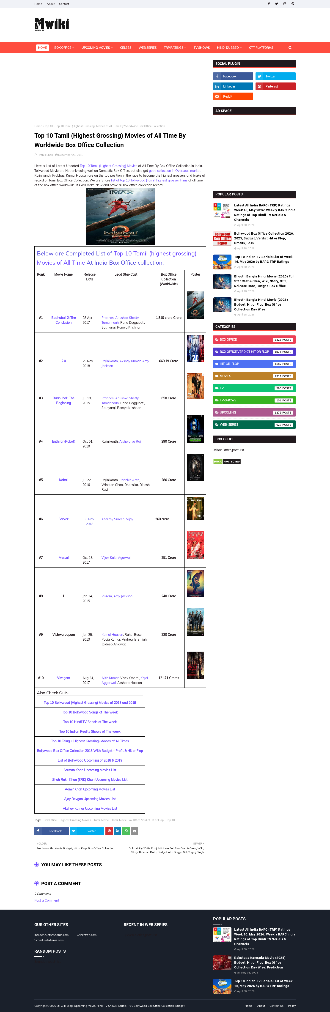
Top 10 (48, 126)
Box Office (50, 820)
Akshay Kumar (130, 361)
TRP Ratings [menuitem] (173, 47)
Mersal (64, 558)
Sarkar (63, 519)
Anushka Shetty (126, 318)
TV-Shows (256, 400)
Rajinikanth (110, 361)
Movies (256, 376)
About (51, 3)
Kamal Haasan (112, 635)
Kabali (63, 480)
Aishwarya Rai (130, 441)
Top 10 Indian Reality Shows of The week (89, 732)
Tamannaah (110, 323)
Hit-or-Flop (256, 364)
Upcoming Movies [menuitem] (96, 47)
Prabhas (108, 318)
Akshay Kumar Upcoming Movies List (90, 808)
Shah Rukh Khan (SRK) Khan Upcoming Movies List (89, 780)
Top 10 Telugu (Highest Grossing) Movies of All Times (90, 741)
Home (38, 3)
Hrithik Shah (45, 154)
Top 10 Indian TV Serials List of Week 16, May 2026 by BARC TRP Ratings (263, 259)
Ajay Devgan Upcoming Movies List (90, 799)
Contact (64, 3)
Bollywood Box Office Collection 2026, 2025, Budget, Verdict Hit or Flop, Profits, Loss (264, 238)
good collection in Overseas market (175, 171)
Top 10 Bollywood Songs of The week (90, 712)
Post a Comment (46, 900)
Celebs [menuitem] (125, 47)
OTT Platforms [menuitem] (261, 47)
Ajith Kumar (110, 678)
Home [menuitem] (42, 47)
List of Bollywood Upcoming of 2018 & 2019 (90, 760)
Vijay (129, 519)
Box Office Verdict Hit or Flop (256, 352)
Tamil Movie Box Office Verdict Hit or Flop (138, 820)
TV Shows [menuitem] (202, 47)
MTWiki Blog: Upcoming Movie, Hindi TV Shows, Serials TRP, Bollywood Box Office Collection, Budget (120, 1005)
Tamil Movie (101, 820)
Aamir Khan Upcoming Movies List (90, 789)
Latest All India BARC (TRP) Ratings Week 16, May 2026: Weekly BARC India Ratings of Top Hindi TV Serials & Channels (264, 212)
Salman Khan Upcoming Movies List (90, 770)
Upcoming (256, 413)
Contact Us (276, 1005)
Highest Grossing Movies (75, 820)
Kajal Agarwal (120, 558)
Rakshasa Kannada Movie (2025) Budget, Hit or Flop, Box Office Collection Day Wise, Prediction (260, 962)
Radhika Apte (129, 480)
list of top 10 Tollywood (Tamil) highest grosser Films (149, 180)
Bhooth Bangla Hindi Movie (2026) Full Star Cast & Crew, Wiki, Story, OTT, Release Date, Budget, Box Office (264, 281)
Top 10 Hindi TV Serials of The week (90, 722)
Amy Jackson (122, 596)
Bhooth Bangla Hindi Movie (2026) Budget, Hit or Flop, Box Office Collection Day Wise (261, 304)
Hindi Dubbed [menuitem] (228, 47)
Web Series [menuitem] (148, 47)
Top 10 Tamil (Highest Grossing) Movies (109, 166)
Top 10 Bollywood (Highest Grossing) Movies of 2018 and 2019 (90, 703)
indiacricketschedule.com (51, 935)
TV (256, 388)
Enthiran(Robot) (63, 441)
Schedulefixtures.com (48, 940)
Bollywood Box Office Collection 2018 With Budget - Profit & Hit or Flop (90, 751)
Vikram (107, 596)
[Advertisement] (120, 92)
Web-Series (256, 425)
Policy (292, 1005)
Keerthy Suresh (113, 519)
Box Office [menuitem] (62, 47)
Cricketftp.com (86, 935)
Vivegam (63, 678)
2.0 (63, 361)
